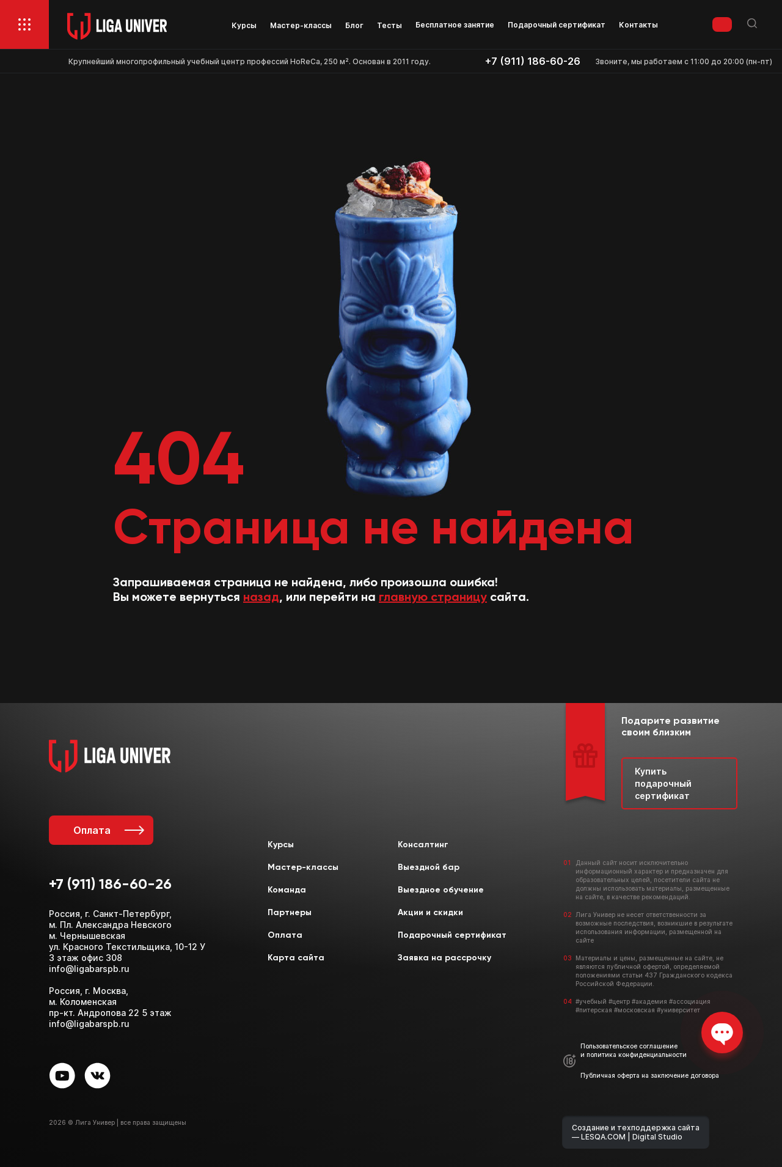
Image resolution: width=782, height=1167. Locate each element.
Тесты (389, 25)
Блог (354, 25)
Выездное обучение (441, 890)
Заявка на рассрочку (444, 958)
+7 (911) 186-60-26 (532, 61)
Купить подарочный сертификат (663, 783)
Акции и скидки (430, 912)
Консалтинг (423, 845)
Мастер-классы (301, 25)
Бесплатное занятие (454, 24)
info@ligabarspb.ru (89, 968)
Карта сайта (296, 958)
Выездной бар (428, 867)
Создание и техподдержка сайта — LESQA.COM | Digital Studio (636, 1132)
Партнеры (290, 912)
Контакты (638, 24)
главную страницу (433, 598)
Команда (287, 890)
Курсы (244, 25)
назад (261, 598)
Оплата (107, 830)
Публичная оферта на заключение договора (649, 1075)
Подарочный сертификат (556, 24)
